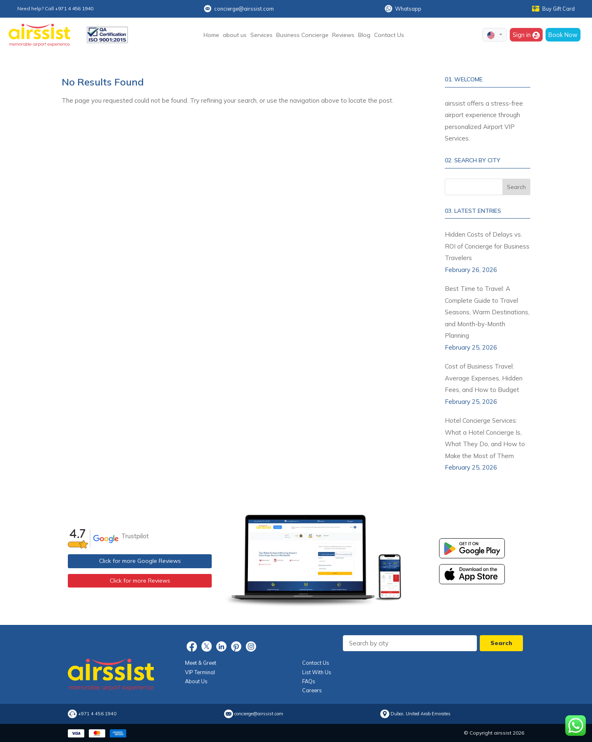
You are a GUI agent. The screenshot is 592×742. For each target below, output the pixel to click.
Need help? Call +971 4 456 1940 (55, 8)
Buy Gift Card (553, 8)
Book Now (563, 35)
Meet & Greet (200, 662)
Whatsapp (403, 8)
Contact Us (389, 35)
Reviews (343, 35)
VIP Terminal (200, 672)
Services (261, 35)
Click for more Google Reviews (140, 561)
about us (235, 35)
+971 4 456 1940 (97, 714)
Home (211, 35)
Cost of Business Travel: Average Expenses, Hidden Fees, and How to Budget (484, 378)
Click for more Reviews (140, 580)
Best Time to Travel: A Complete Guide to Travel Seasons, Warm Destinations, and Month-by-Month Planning (487, 312)
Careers (312, 690)
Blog (364, 35)
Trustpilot (135, 536)
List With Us (316, 672)
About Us (196, 681)
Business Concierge (302, 35)
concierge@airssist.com (239, 8)
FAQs (308, 681)
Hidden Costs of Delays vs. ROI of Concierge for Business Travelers (487, 246)
